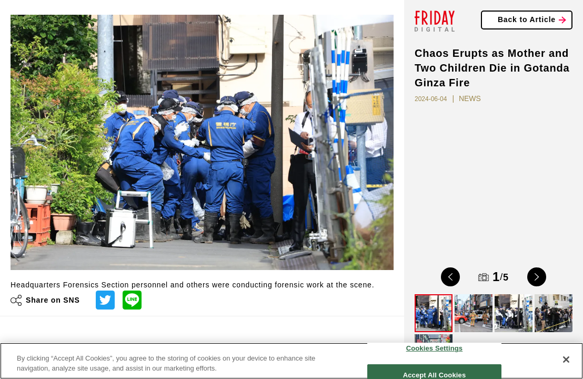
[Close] (566, 359)
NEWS (470, 98)
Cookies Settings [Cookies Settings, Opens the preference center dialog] (434, 348)
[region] (291, 361)
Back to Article (527, 19)
